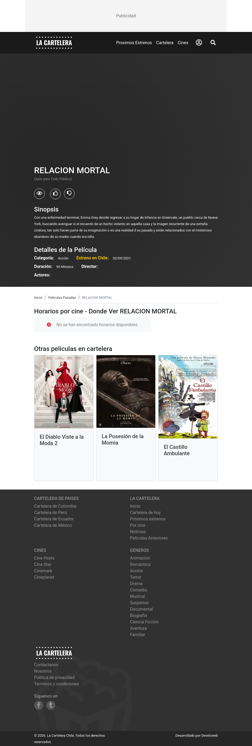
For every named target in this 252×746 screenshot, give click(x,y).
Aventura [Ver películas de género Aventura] (138, 628)
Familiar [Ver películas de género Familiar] (137, 634)
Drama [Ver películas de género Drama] (136, 583)
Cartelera (164, 42)
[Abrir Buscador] (213, 42)
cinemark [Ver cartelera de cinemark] (43, 570)
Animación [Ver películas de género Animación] (140, 558)
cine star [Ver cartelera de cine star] (42, 564)
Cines (183, 42)
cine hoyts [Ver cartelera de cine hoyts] (44, 558)
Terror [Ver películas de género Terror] (135, 577)
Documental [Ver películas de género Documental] (141, 609)
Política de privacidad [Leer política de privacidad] (54, 677)
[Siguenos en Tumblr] (50, 705)
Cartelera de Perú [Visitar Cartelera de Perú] (50, 512)
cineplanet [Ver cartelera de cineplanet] (44, 577)
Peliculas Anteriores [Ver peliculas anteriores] (149, 538)
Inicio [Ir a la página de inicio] (135, 506)
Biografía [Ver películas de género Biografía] (138, 615)
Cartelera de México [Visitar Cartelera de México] (53, 525)
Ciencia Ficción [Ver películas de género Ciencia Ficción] (144, 621)
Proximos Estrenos (134, 42)
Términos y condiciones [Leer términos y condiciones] (56, 683)
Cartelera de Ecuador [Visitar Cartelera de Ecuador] (54, 518)
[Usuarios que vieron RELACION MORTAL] (39, 193)
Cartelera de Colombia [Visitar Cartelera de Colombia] (55, 506)
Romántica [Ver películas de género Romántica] (140, 564)
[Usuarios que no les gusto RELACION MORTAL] (69, 193)
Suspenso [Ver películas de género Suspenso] (139, 602)
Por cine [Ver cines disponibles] (137, 525)
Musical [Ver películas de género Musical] (137, 596)
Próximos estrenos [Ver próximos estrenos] (147, 518)
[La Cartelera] (54, 42)
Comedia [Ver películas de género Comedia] (138, 589)
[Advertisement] (126, 16)
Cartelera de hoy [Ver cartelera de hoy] (145, 512)
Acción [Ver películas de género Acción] (136, 570)
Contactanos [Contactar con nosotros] (46, 664)
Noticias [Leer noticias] (138, 531)
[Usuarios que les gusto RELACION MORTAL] (55, 194)
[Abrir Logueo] (199, 42)
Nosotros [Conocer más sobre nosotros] (43, 671)
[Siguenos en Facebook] (38, 705)
